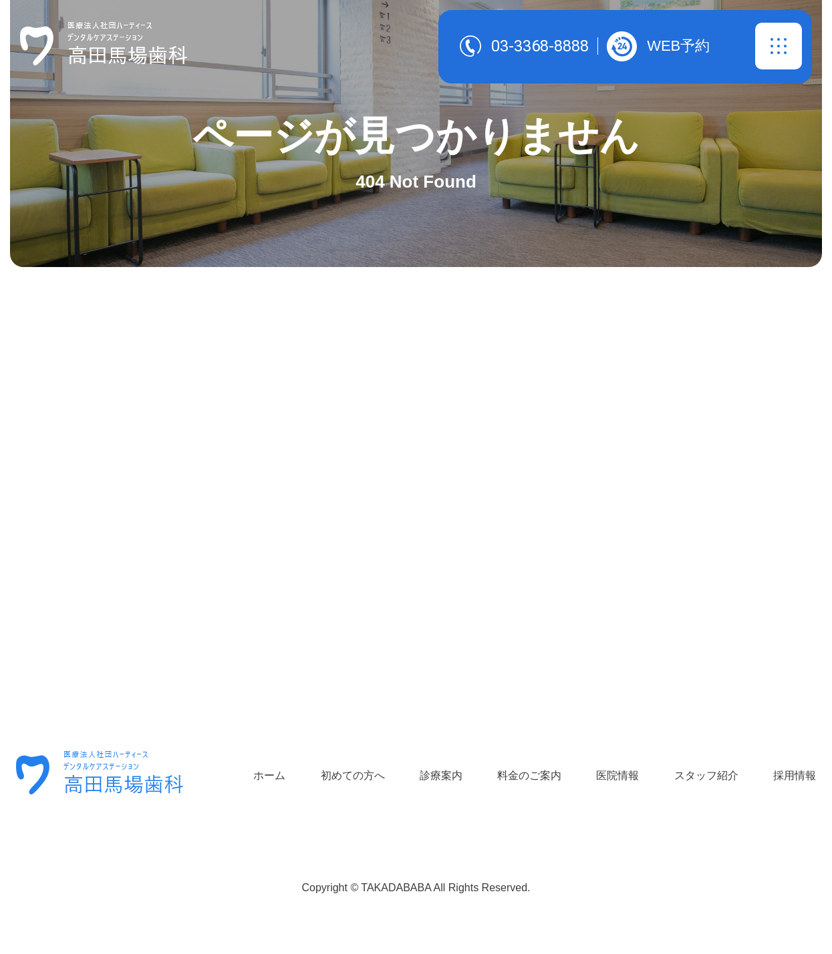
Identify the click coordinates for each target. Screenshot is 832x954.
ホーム (269, 775)
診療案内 (441, 775)
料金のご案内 (529, 775)
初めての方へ (353, 775)
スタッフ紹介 (706, 775)
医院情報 (617, 775)
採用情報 (794, 775)
